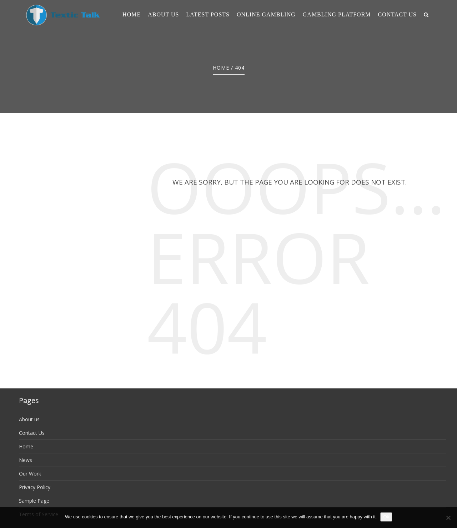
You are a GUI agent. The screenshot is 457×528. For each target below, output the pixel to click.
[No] (448, 517)
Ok (386, 516)
